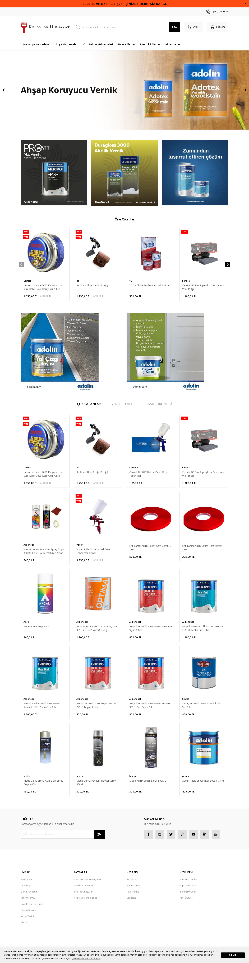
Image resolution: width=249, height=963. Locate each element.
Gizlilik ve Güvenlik (83, 885)
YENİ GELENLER (123, 404)
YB (130, 280)
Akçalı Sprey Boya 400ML (38, 626)
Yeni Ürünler (185, 897)
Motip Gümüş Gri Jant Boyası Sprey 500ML (96, 782)
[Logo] (45, 27)
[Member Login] (193, 27)
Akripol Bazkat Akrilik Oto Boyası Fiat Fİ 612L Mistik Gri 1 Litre (203, 628)
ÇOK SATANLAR (89, 404)
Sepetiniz (131, 897)
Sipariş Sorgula (28, 910)
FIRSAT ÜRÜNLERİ (159, 404)
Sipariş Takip (133, 885)
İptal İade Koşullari (83, 891)
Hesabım (131, 879)
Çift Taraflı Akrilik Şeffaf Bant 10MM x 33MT (203, 547)
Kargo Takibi (27, 916)
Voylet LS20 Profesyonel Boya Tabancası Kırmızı (93, 551)
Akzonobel (29, 544)
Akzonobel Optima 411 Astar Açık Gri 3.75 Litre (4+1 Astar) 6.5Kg (97, 628)
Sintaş (185, 699)
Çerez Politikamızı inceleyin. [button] (86, 958)
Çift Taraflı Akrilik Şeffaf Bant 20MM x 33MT (150, 547)
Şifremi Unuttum (29, 891)
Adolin (186, 776)
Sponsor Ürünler (188, 879)
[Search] (127, 27)
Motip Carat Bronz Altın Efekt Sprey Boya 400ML (43, 782)
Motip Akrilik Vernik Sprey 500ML (147, 780)
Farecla (186, 280)
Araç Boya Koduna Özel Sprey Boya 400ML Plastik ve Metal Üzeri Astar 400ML (44, 551)
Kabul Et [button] (232, 955)
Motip (27, 776)
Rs (77, 280)
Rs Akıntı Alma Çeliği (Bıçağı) (92, 285)
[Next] (245, 90)
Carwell (133, 467)
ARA (174, 27)
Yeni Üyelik (26, 879)
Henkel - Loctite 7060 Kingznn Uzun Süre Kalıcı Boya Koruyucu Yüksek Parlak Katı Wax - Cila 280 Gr (43, 287)
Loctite (27, 280)
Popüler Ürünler (187, 885)
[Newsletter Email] (63, 834)
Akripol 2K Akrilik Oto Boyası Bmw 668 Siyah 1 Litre (150, 628)
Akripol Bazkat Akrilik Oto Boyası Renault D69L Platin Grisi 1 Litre (42, 705)
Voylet (79, 544)
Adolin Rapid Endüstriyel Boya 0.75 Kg (203, 780)
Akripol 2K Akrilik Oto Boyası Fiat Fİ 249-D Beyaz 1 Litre (96, 705)
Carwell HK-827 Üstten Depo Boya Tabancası (148, 473)
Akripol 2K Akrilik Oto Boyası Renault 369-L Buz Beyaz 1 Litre (149, 705)
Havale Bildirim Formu (32, 903)
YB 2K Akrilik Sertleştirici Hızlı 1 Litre (149, 285)
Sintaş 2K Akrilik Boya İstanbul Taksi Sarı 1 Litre (202, 705)
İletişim (24, 922)
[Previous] (3, 90)
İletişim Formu (28, 897)
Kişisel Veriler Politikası (86, 897)
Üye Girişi (26, 885)
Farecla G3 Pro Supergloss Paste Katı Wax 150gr (203, 287)
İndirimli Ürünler (187, 891)
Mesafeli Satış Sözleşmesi (87, 879)
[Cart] (217, 27)
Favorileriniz (133, 891)
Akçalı (27, 621)
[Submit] (99, 834)
